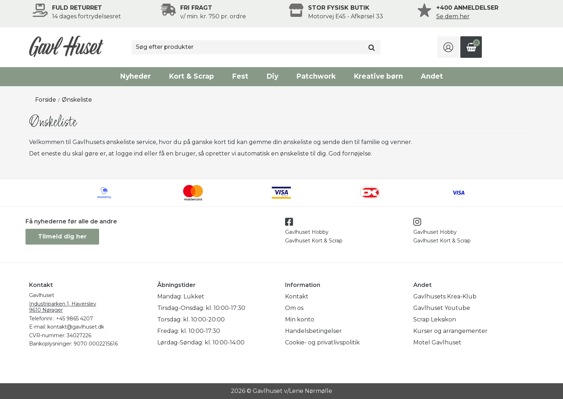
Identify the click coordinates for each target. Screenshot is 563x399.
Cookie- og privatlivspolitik (322, 342)
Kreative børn (378, 76)
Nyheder (135, 76)
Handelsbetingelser (313, 331)
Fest (240, 76)
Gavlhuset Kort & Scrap (314, 240)
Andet (432, 76)
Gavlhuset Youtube (441, 308)
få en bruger (177, 153)
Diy (272, 76)
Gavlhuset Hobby (307, 232)
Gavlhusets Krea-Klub (444, 296)
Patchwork (316, 76)
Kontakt (296, 296)
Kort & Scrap (191, 76)
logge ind (129, 153)
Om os (294, 308)
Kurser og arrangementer (450, 331)
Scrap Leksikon (434, 319)
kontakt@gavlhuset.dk (75, 327)
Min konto (299, 319)
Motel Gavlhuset (437, 342)
